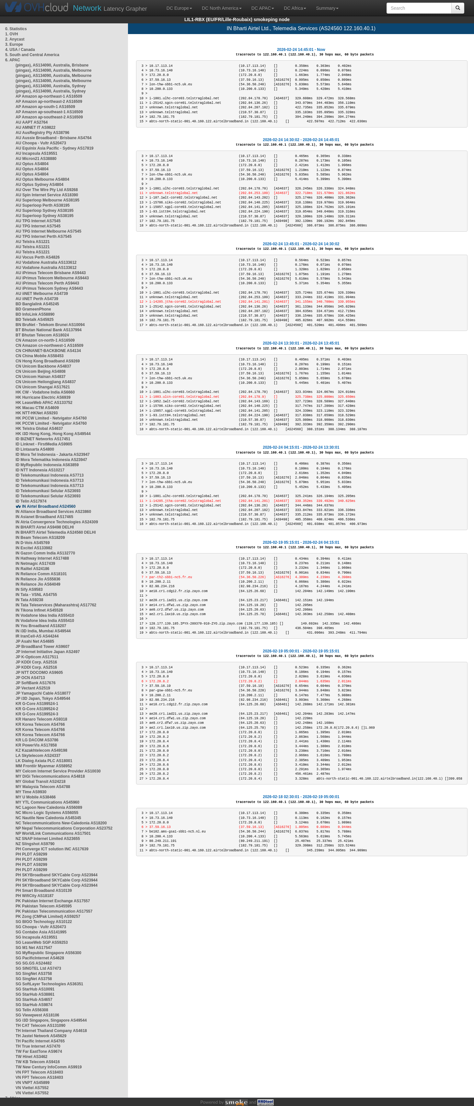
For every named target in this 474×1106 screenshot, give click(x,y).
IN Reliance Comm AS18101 (41, 574)
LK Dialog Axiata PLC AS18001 (44, 761)
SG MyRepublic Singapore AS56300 (48, 953)
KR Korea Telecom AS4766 (40, 724)
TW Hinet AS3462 (31, 1056)
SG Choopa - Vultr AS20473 (41, 927)
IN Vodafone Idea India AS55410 (45, 615)
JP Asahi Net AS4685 (35, 641)
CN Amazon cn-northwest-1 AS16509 (49, 345)
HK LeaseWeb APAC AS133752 (44, 402)
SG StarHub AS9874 (34, 1005)
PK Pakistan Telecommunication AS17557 (54, 911)
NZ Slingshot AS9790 (35, 844)
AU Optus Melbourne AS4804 (42, 179)
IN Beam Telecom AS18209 (40, 537)
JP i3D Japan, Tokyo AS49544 (43, 698)
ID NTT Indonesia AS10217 (40, 470)
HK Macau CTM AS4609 (37, 408)
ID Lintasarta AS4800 (35, 449)
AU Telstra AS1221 (33, 241)
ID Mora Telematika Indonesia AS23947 (51, 459)
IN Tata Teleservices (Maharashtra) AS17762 (56, 605)
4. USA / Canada (20, 49)
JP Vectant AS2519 (33, 688)
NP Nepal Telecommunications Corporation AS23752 (64, 828)
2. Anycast (15, 39)
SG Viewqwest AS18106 (37, 1015)
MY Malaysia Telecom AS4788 (43, 786)
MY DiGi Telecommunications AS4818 (50, 776)
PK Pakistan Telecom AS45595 (44, 906)
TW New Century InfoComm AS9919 (49, 1067)
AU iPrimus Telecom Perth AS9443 (47, 283)
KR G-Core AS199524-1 (37, 703)
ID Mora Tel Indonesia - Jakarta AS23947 (53, 454)
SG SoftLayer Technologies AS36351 (49, 984)
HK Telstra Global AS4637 (39, 428)
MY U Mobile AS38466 (36, 797)
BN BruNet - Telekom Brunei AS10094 (50, 324)
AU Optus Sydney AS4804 (40, 184)
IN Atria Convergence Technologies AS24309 (57, 522)
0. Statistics (16, 29)
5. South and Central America (32, 55)
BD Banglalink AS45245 (37, 304)
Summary (327, 8)
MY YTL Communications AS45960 (47, 802)
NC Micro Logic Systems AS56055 (47, 812)
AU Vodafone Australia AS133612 (46, 262)
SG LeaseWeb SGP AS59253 (42, 942)
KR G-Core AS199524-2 (37, 709)
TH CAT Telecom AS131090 (40, 1025)
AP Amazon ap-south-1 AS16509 (45, 106)
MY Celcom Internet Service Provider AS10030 (58, 771)
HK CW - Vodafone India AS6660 (45, 392)
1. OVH (11, 34)
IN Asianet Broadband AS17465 (44, 517)
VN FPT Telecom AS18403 (39, 1072)
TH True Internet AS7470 (38, 1046)
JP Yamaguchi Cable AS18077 (43, 693)
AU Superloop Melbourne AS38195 (47, 200)
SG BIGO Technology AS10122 (44, 921)
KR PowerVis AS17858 (36, 745)
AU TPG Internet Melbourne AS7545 (48, 231)
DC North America (222, 8)
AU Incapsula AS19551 (36, 153)
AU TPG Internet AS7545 (38, 221)
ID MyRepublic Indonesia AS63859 (47, 465)
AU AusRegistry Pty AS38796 (42, 132)
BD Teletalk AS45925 (34, 319)
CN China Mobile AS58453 (40, 356)
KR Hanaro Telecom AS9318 (41, 719)
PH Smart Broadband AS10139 (44, 890)
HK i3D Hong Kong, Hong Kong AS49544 (53, 433)
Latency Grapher (110, 8)
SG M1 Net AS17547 (34, 947)
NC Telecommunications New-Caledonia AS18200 (61, 823)
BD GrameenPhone (33, 309)
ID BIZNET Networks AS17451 (43, 439)
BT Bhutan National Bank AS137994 (49, 330)
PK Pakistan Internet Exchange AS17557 (53, 901)
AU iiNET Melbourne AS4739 (42, 293)
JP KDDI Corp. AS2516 (36, 662)
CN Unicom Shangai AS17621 (43, 387)
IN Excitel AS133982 (34, 548)
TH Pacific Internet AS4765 (40, 1041)
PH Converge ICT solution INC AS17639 (52, 849)
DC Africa (295, 8)
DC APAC (262, 8)
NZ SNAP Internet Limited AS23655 (48, 838)
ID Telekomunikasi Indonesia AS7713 (50, 475)
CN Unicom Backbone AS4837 (43, 366)
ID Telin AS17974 (31, 501)
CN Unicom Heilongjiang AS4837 (46, 382)
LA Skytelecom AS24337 (38, 755)
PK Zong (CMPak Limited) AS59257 (48, 916)
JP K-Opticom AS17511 (37, 657)
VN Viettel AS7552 (32, 1088)
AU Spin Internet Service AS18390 (47, 195)
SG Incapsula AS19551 (36, 937)
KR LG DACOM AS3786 (37, 740)
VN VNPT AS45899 (33, 1082)
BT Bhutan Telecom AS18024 (42, 335)
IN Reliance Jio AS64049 (38, 584)
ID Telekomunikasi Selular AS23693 (48, 491)
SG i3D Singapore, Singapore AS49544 (51, 1020)
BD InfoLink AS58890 (35, 314)
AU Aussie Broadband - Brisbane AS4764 (54, 138)
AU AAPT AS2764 (32, 122)
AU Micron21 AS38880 (36, 158)
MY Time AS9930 (31, 792)
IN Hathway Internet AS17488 (42, 558)
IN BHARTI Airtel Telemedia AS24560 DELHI (56, 532)
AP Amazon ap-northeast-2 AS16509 (49, 101)
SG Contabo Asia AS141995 (41, 932)
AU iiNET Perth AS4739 (37, 299)
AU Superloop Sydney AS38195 (45, 210)
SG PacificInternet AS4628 (40, 958)
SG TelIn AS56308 (32, 1010)
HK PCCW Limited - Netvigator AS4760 (51, 418)
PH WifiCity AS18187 (35, 895)
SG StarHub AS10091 (35, 989)
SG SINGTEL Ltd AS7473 (38, 968)
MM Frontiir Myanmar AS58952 (44, 766)
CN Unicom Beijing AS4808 (40, 371)
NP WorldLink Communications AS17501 (53, 833)
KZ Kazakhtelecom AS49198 (41, 750)
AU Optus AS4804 (32, 164)
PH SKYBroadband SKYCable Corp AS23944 (57, 875)
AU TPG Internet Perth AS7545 (44, 236)
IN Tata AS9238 (29, 600)
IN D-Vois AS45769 (33, 543)
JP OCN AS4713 (30, 677)
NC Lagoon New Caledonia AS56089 (49, 807)
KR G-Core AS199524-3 (37, 714)
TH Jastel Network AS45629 (41, 1036)
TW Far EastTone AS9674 (39, 1051)
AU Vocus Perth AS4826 (38, 257)
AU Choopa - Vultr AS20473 (41, 143)
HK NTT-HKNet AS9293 (37, 413)
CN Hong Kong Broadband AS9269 (48, 361)
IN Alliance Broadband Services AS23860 (53, 511)
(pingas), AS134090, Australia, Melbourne (54, 70)
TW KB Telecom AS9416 (38, 1062)
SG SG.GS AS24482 (34, 963)
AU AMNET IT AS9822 (35, 127)
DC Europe (179, 8)
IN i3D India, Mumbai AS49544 (43, 631)
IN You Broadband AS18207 (41, 626)
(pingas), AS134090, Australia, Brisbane (52, 65)
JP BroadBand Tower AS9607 (43, 646)
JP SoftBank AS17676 (35, 683)
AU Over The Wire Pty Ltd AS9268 (47, 190)
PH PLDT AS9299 (31, 854)
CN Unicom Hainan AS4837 (40, 376)
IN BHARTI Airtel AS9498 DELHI (45, 527)
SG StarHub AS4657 (34, 999)
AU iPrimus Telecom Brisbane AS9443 (51, 273)
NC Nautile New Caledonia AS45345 (48, 818)
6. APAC (12, 60)
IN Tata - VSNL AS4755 (36, 594)
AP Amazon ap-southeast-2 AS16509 (49, 117)
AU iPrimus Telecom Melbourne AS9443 (52, 278)
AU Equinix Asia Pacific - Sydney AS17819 (55, 148)
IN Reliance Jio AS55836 (38, 579)
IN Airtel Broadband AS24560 (48, 506)
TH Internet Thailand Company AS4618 (51, 1030)
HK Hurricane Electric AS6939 (43, 397)
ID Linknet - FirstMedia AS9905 (44, 444)
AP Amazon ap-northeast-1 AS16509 (49, 96)
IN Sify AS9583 (29, 589)
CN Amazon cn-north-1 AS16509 (45, 340)
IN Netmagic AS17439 (35, 563)
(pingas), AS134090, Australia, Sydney (51, 86)
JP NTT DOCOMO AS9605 (39, 672)
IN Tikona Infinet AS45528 (39, 610)
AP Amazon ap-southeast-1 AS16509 (49, 112)
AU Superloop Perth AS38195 (43, 205)
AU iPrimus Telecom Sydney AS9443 (49, 288)
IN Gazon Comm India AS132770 (45, 553)
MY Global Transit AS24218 (40, 781)
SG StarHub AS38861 (35, 994)
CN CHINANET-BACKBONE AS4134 (48, 350)
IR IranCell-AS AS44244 (37, 636)
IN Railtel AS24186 (32, 568)
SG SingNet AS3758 (34, 973)
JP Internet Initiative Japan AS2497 (48, 652)
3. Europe (14, 44)
